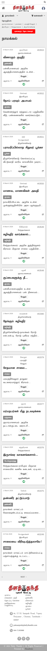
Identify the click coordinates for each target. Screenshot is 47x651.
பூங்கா (28, 609)
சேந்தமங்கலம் (16, 27)
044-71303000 (19, 630)
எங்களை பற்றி (11, 598)
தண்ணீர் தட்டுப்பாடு (16, 498)
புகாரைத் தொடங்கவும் (23, 31)
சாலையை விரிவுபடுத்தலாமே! (22, 542)
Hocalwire (29, 649)
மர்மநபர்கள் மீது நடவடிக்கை (22, 411)
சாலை (28, 595)
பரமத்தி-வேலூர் (29, 24)
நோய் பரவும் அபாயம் (17, 101)
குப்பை (28, 606)
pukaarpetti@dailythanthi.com (25, 625)
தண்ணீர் (29, 598)
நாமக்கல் (18, 24)
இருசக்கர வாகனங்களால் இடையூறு (19, 455)
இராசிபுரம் (5, 27)
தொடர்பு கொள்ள (12, 601)
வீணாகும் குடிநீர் (14, 57)
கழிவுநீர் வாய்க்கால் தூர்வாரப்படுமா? (15, 234)
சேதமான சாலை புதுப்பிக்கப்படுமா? (14, 368)
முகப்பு (7, 595)
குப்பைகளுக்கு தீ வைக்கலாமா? (14, 278)
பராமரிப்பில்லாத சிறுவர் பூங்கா (23, 147)
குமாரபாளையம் (7, 24)
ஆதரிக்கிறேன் (24, 82)
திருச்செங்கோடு (29, 27)
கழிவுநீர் (28, 603)
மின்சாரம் (29, 601)
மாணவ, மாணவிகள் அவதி (21, 191)
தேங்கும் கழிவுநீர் (14, 321)
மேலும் (23, 76)
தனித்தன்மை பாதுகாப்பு (10, 604)
